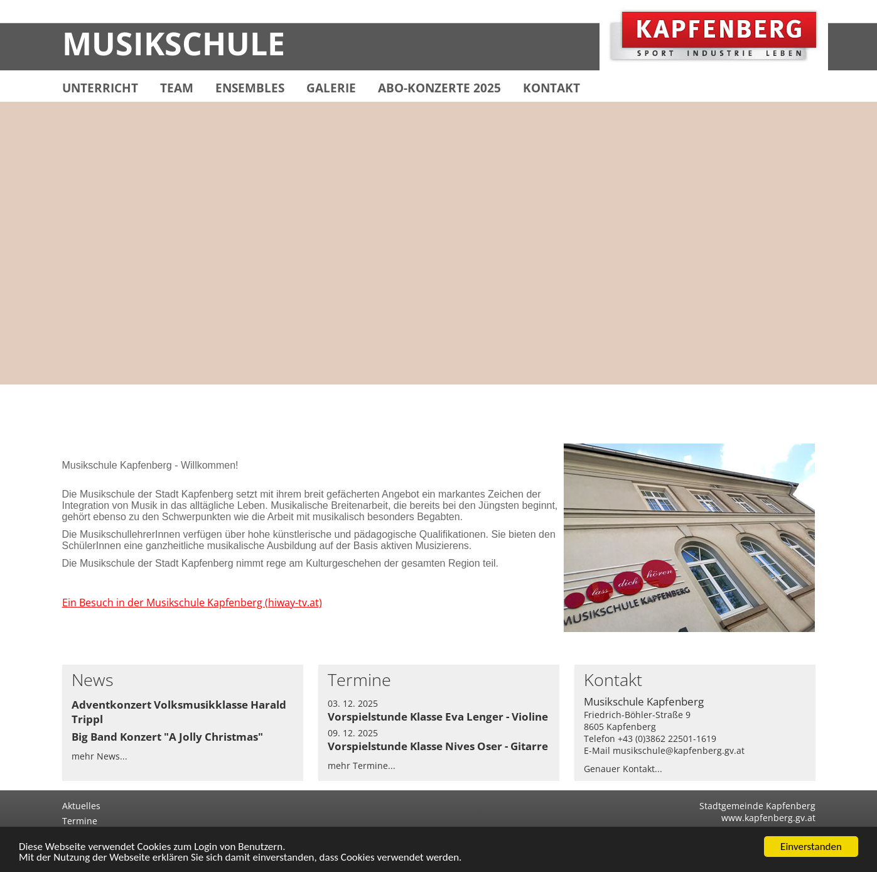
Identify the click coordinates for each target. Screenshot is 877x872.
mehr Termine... (361, 765)
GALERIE (331, 88)
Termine (79, 821)
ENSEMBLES (249, 88)
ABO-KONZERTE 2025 (439, 88)
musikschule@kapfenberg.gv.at (679, 750)
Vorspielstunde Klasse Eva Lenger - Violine (438, 716)
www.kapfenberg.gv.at (768, 818)
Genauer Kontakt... (623, 769)
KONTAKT (551, 88)
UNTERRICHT (100, 88)
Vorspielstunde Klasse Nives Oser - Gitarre (438, 746)
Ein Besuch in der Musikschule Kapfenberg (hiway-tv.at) (192, 602)
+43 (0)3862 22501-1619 (667, 738)
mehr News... (99, 756)
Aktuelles (81, 806)
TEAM (176, 88)
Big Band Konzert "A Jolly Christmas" (167, 736)
